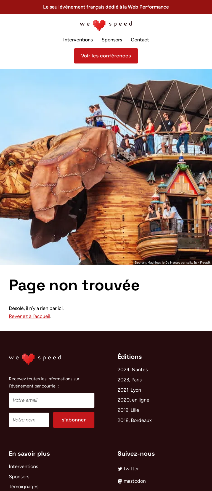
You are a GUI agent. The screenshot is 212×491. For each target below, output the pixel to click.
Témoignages (23, 487)
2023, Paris (130, 380)
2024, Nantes (133, 370)
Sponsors (112, 40)
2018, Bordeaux (135, 420)
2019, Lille (128, 410)
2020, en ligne (133, 400)
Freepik (205, 262)
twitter (128, 469)
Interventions (78, 40)
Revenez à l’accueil (29, 316)
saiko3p (191, 262)
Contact (140, 40)
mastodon (132, 481)
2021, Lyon (129, 390)
